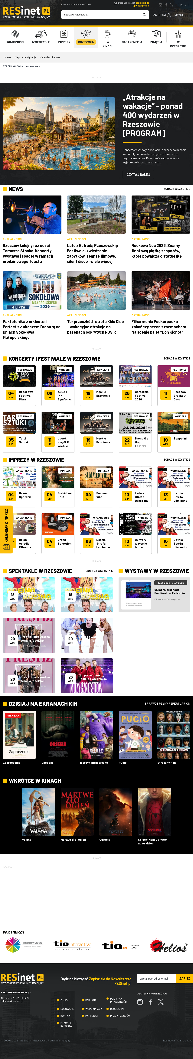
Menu (181, 15)
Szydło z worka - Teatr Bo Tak (90, 638)
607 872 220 (13, 997)
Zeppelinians (183, 438)
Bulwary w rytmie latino (141, 543)
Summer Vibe (102, 495)
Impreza (65, 470)
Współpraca (93, 1008)
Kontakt (66, 1015)
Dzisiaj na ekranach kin (43, 703)
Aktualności (12, 239)
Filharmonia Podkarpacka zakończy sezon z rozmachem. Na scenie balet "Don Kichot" (159, 326)
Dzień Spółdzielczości (30, 495)
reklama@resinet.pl (12, 1001)
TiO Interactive (183, 1040)
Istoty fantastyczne (94, 762)
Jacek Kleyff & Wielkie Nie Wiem (64, 443)
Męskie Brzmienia (103, 393)
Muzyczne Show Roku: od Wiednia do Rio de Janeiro (93, 678)
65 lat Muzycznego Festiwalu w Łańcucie (169, 591)
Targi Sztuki (23, 440)
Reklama (90, 1000)
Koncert (64, 369)
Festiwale (25, 369)
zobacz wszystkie (177, 188)
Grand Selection (64, 541)
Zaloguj (162, 15)
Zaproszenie (12, 762)
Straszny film (166, 762)
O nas (64, 1000)
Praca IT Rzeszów (66, 1024)
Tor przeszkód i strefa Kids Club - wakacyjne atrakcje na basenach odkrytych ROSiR (95, 326)
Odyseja (104, 839)
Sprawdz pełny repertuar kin (167, 703)
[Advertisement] (96, 895)
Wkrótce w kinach (35, 780)
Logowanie (67, 1008)
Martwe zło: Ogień (73, 839)
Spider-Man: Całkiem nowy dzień (152, 841)
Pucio (123, 762)
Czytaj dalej (138, 174)
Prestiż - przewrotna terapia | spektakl (35, 638)
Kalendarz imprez (50, 57)
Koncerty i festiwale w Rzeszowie (57, 358)
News (8, 57)
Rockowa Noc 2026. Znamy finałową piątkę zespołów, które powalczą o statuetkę (157, 250)
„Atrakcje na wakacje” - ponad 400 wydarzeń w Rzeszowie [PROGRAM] (153, 115)
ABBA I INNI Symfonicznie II (67, 397)
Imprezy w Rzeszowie (38, 459)
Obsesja (47, 762)
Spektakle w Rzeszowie (42, 570)
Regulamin (117, 1008)
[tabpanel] (96, 134)
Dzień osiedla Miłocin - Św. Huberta (25, 547)
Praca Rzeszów (120, 1015)
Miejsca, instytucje (25, 57)
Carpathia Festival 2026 (142, 395)
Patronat (91, 1015)
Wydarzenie (24, 470)
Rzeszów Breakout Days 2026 (180, 397)
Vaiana (26, 839)
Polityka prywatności (118, 1000)
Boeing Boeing (31, 592)
